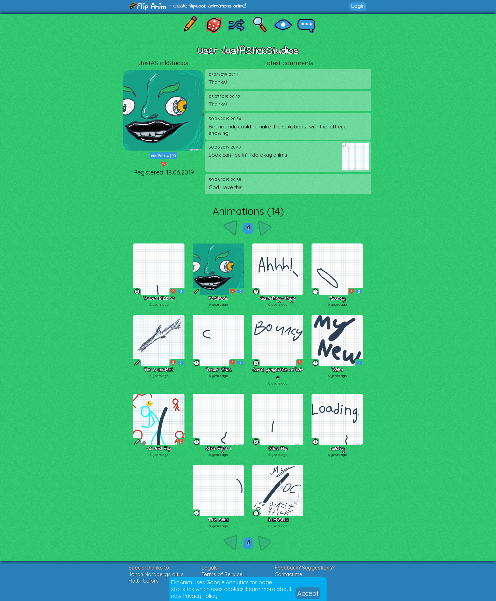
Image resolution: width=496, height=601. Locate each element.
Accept (308, 593)
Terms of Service (222, 574)
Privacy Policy (200, 595)
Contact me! (289, 574)
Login (357, 6)
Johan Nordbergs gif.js (156, 574)
